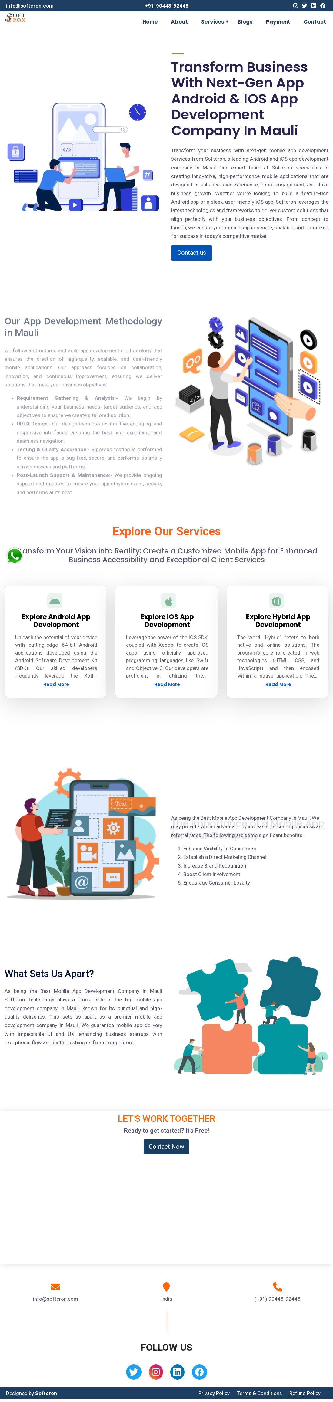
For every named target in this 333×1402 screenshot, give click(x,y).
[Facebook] (323, 5)
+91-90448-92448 (166, 6)
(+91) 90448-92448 (278, 1299)
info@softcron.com (30, 6)
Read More (56, 684)
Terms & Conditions (259, 1393)
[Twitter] (305, 5)
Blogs (245, 21)
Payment (278, 21)
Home (150, 21)
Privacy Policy (214, 1393)
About (179, 21)
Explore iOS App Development (167, 620)
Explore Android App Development (56, 620)
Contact (315, 21)
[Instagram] (295, 5)
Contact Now (166, 1146)
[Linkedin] (314, 5)
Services (212, 21)
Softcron (46, 1393)
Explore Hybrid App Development (278, 620)
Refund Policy (305, 1393)
